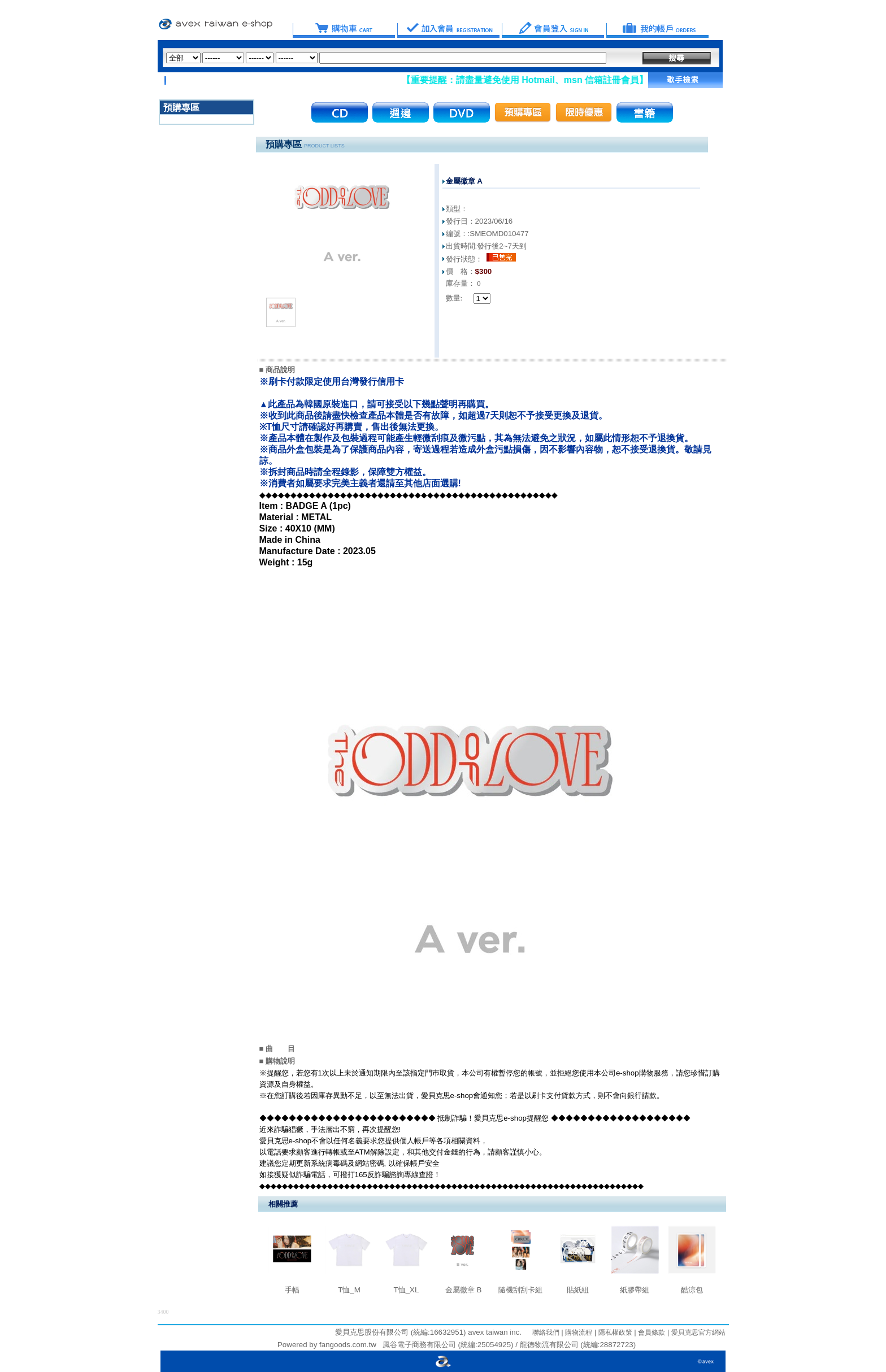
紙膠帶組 (634, 1290)
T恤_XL (406, 1290)
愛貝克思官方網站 (698, 1332)
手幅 (292, 1290)
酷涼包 (692, 1290)
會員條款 (650, 1332)
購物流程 (577, 1332)
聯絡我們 (545, 1332)
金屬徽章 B (463, 1290)
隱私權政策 (614, 1332)
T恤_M (349, 1290)
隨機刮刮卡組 (520, 1290)
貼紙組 (578, 1290)
